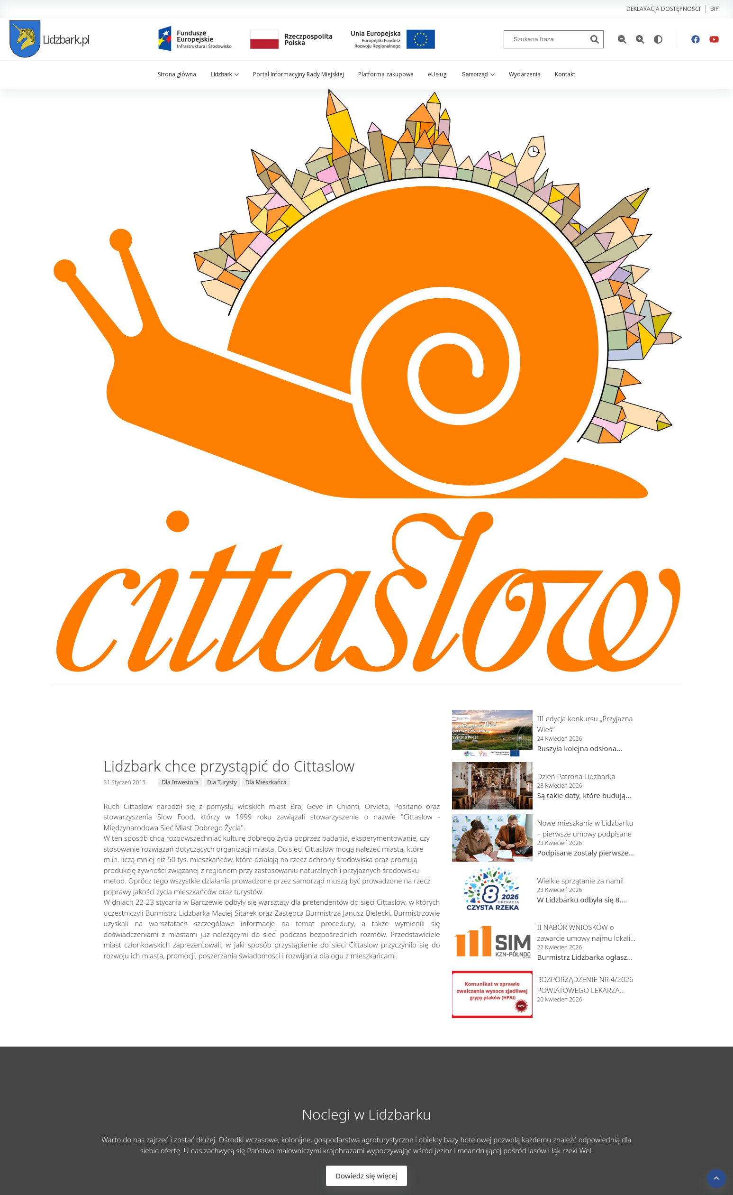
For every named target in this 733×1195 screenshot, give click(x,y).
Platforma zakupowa (386, 74)
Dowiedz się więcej (366, 1175)
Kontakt (565, 74)
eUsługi (438, 74)
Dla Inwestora (180, 782)
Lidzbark (224, 74)
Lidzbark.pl (49, 39)
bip (714, 9)
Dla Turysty (221, 782)
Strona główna (177, 74)
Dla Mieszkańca (266, 782)
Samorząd (478, 74)
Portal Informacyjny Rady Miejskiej (298, 74)
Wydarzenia (525, 74)
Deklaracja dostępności (663, 9)
